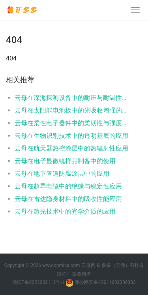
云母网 (88, 265)
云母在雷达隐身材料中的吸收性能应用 (68, 199)
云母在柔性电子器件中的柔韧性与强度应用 (72, 123)
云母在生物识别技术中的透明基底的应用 (71, 135)
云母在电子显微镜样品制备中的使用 (65, 161)
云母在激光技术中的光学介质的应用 (65, 211)
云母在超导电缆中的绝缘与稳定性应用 (68, 186)
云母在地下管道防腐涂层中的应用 (62, 173)
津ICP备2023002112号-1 (38, 282)
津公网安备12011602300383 (105, 282)
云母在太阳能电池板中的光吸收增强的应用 (72, 110)
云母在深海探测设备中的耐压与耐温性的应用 (72, 97)
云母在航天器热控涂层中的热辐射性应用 (71, 148)
